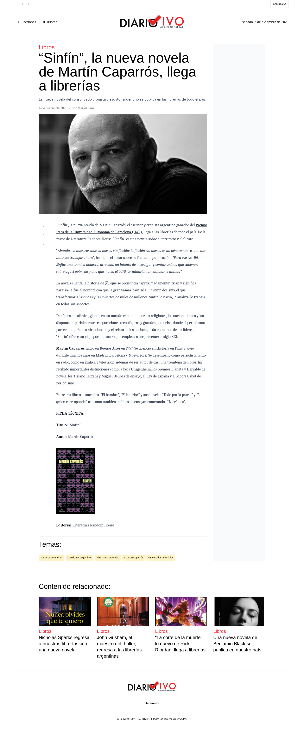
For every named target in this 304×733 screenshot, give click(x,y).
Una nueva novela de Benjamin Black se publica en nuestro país (237, 643)
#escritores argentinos (79, 557)
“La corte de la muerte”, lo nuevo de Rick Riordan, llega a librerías (180, 643)
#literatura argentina (108, 557)
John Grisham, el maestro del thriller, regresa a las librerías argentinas (119, 647)
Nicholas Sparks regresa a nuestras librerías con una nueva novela (64, 643)
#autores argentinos (51, 557)
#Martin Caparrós (133, 557)
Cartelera (279, 3)
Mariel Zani (86, 108)
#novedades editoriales (160, 557)
